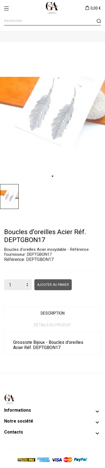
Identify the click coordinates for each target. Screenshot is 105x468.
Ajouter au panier (53, 285)
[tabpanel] (52, 111)
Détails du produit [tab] (52, 325)
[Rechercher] (52, 20)
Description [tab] (53, 313)
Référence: (14, 259)
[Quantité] (18, 284)
